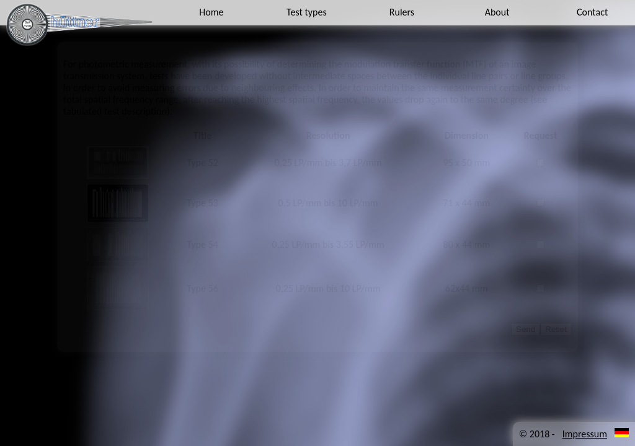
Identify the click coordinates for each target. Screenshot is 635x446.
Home (211, 12)
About (497, 12)
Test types (306, 12)
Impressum (584, 434)
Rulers (401, 12)
